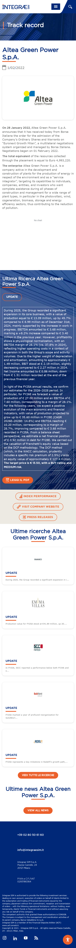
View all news (38, 810)
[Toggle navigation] (55, 6)
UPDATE (12, 297)
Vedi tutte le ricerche (38, 775)
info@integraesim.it (30, 850)
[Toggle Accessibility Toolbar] (68, 940)
